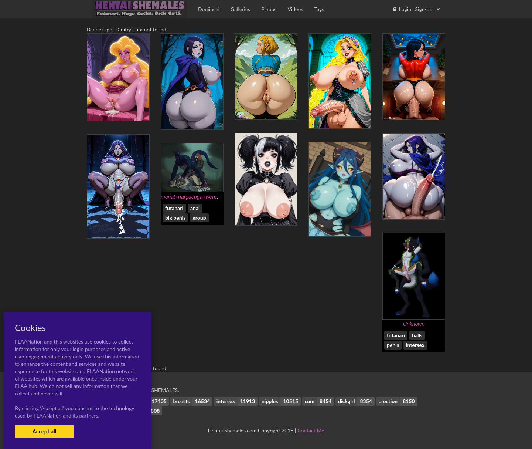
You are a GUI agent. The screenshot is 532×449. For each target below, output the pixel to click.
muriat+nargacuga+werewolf (193, 197)
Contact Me (310, 430)
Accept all (44, 431)
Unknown (413, 324)
